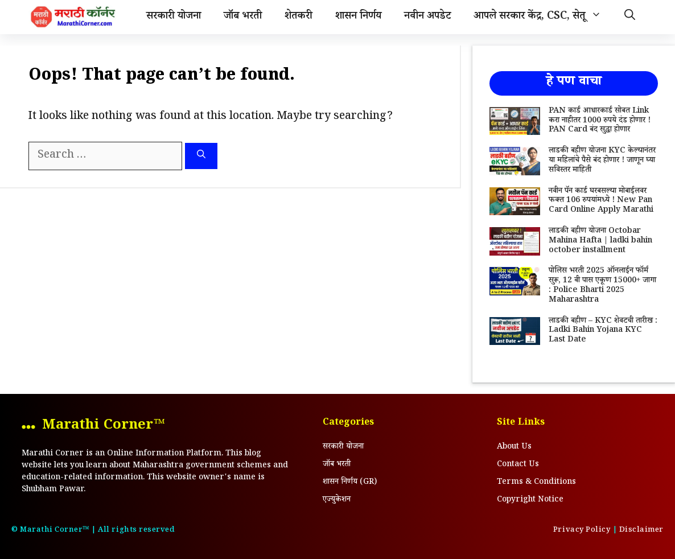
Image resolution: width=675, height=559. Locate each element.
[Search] (201, 156)
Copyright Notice (530, 500)
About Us (514, 447)
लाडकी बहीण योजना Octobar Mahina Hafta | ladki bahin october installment (600, 241)
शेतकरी (298, 17)
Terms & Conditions (536, 482)
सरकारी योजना (173, 17)
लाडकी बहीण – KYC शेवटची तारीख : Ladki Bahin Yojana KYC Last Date (603, 331)
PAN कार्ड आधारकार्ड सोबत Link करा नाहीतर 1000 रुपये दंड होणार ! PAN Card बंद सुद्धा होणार (600, 121)
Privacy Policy (581, 530)
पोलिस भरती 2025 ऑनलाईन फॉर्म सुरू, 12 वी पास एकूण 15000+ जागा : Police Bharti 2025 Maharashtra (602, 285)
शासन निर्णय (358, 17)
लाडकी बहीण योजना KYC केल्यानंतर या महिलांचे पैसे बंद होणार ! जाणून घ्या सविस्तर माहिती (602, 161)
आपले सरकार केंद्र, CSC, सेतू (543, 17)
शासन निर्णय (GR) (350, 482)
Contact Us (518, 465)
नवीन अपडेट (427, 17)
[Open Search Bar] (630, 17)
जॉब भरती (243, 17)
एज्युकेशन (337, 500)
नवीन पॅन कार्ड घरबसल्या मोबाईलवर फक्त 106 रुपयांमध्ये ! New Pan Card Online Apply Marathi (601, 201)
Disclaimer (641, 530)
